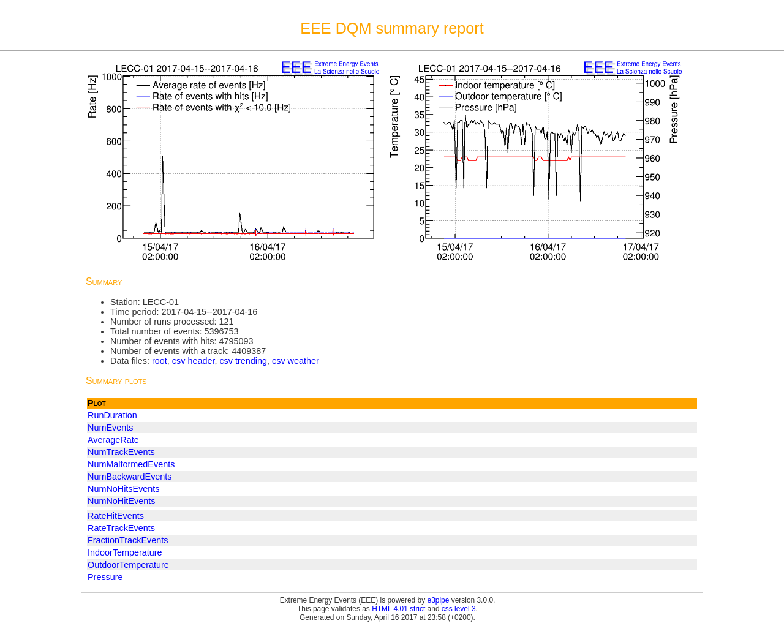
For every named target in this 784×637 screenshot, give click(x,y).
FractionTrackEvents (128, 540)
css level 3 (459, 609)
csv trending (243, 361)
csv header (193, 361)
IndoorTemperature (125, 552)
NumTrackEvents (121, 452)
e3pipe (439, 600)
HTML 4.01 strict (398, 609)
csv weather (295, 361)
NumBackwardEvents (130, 476)
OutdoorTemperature (128, 565)
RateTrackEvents (121, 528)
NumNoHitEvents (121, 501)
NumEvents (110, 427)
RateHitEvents (116, 516)
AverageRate (113, 440)
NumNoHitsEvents (124, 489)
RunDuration (112, 415)
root (159, 361)
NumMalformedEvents (131, 464)
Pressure (105, 577)
